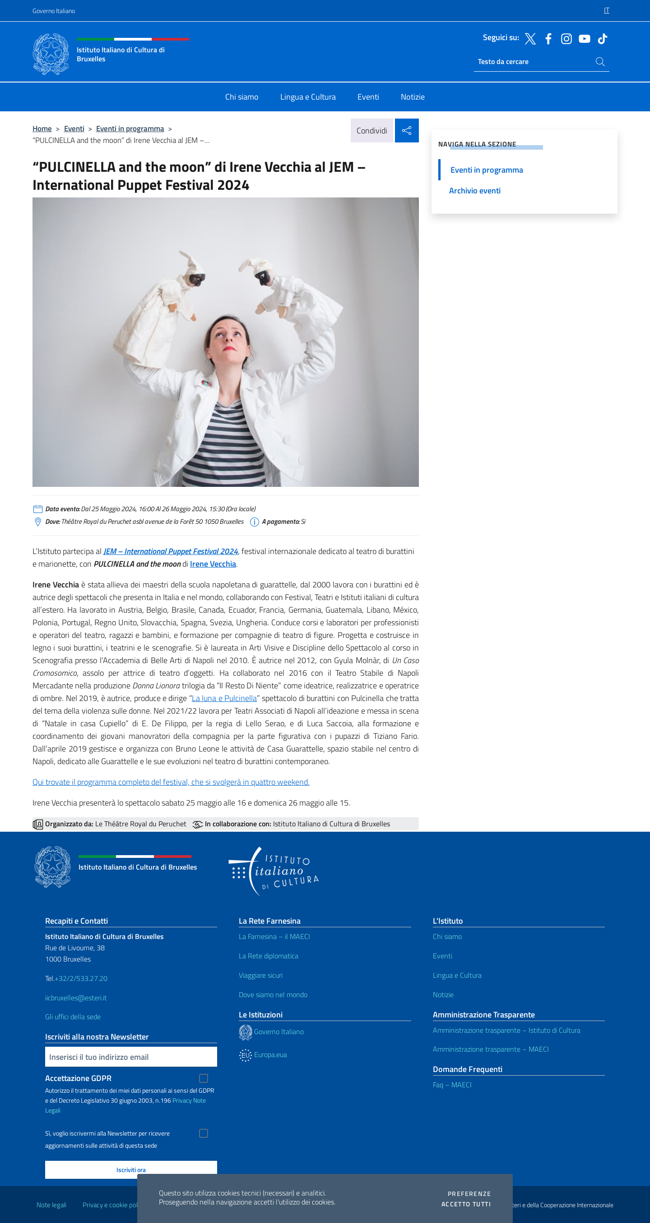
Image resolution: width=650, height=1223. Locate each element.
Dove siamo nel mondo (273, 994)
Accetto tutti (466, 1204)
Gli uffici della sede (73, 1016)
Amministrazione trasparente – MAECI (491, 1049)
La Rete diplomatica (268, 955)
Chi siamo (447, 936)
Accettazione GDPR (78, 1078)
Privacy (182, 1100)
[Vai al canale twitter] (528, 37)
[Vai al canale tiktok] (600, 37)
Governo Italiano (53, 10)
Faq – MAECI (452, 1084)
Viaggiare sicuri (261, 975)
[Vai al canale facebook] (546, 37)
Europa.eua (263, 1054)
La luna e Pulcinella (224, 698)
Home (42, 128)
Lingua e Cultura (457, 975)
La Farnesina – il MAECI (274, 936)
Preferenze (469, 1194)
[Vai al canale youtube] (582, 37)
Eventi (74, 128)
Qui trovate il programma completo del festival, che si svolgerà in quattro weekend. (171, 782)
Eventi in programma (130, 128)
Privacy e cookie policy (114, 1205)
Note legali (51, 1205)
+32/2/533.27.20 (81, 978)
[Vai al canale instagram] (564, 37)
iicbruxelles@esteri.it (76, 997)
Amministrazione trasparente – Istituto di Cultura (506, 1030)
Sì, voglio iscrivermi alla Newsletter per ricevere (107, 1133)
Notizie (443, 994)
